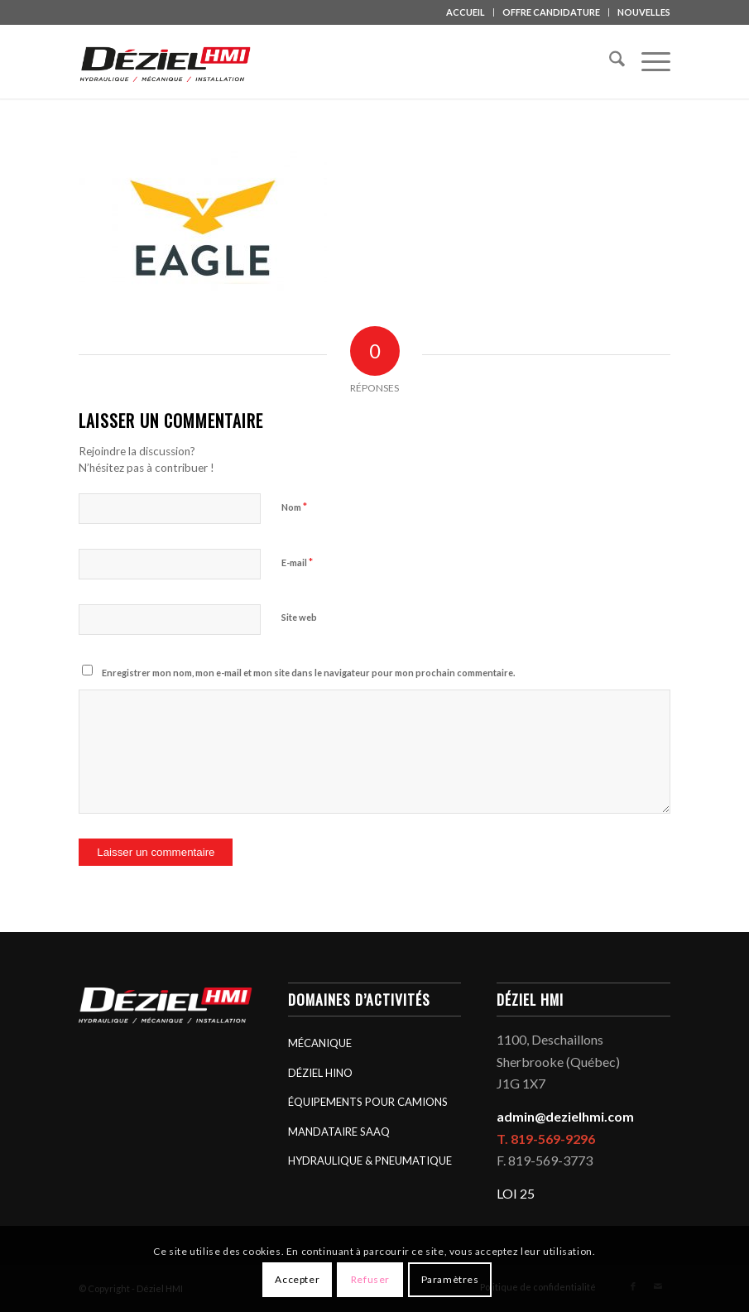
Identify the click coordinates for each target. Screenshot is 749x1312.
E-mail (297, 562)
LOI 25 (516, 1193)
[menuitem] (466, 12)
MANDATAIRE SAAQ (339, 1131)
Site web (299, 617)
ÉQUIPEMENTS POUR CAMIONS (368, 1101)
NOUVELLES (643, 12)
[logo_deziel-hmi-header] (168, 61)
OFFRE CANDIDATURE (551, 12)
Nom (294, 506)
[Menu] (647, 61)
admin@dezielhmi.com (565, 1116)
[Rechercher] (609, 61)
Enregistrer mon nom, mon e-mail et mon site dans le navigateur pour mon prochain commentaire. (308, 672)
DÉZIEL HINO (320, 1072)
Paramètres (450, 1279)
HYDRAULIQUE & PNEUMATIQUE (370, 1160)
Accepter (297, 1279)
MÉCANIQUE (320, 1043)
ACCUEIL (465, 12)
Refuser (370, 1279)
